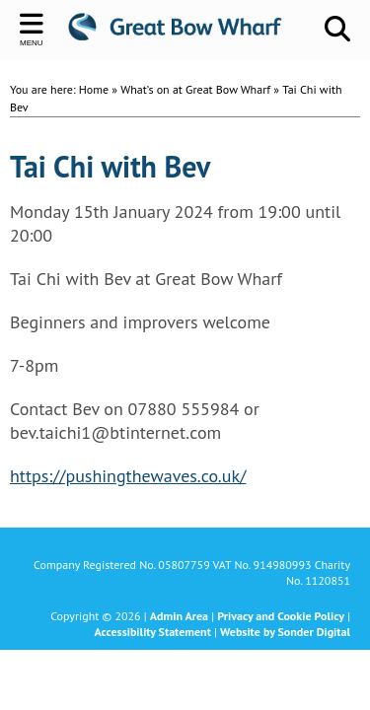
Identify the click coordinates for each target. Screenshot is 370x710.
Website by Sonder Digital (285, 631)
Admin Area (179, 615)
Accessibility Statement (152, 631)
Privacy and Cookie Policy (280, 615)
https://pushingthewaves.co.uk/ (128, 475)
